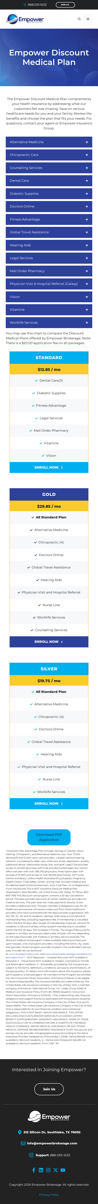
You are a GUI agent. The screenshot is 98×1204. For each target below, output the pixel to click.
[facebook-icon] (34, 1170)
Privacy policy (49, 1195)
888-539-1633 (60, 1155)
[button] (79, 19)
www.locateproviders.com (24, 954)
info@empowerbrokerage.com (52, 1143)
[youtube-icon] (63, 1170)
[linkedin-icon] (42, 1170)
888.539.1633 (37, 4)
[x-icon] (56, 1170)
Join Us (65, 5)
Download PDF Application (49, 837)
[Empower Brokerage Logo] (49, 1116)
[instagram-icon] (49, 1170)
